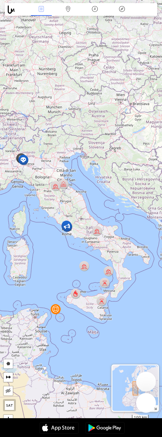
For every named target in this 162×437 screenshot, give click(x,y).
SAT (9, 405)
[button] (23, 160)
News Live (41, 9)
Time (95, 9)
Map (68, 9)
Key (122, 9)
